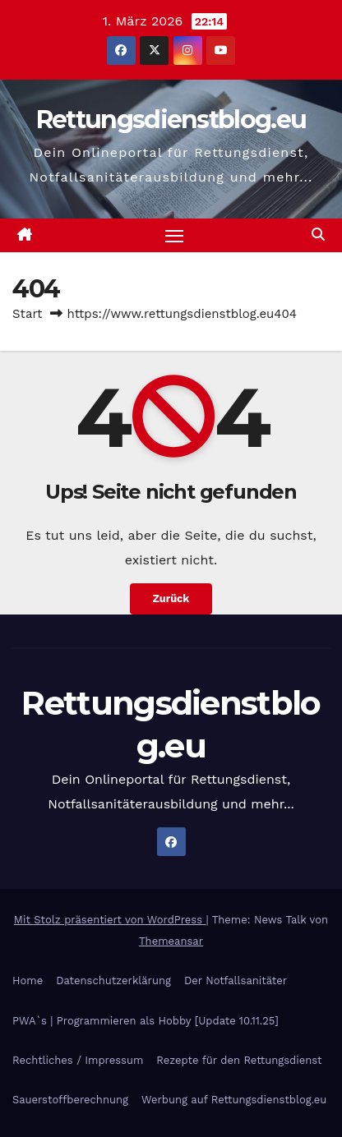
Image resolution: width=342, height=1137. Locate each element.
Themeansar (171, 941)
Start (27, 313)
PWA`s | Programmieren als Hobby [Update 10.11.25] (145, 1021)
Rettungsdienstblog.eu (171, 119)
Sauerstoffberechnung (70, 1099)
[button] (318, 234)
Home (27, 980)
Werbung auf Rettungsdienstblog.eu (233, 1099)
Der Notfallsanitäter (235, 980)
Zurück (171, 598)
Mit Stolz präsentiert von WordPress (110, 920)
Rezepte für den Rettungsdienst (238, 1060)
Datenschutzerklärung (113, 980)
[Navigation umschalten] (174, 235)
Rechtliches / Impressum (77, 1060)
